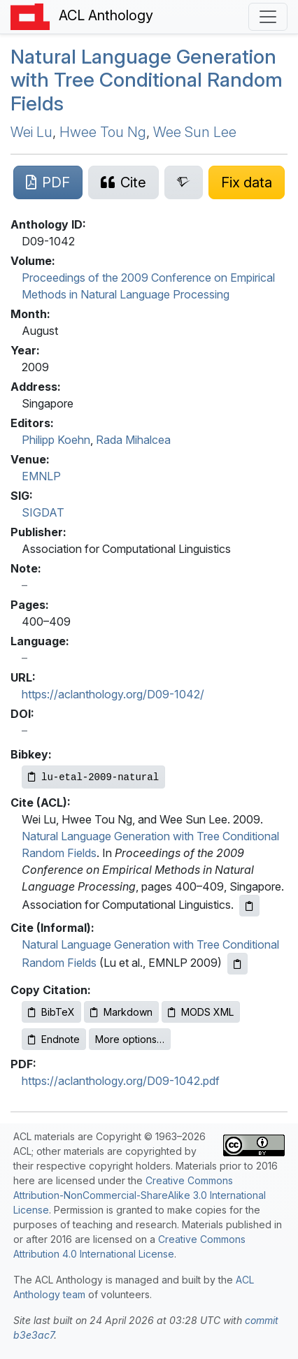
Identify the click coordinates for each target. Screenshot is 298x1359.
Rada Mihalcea (133, 440)
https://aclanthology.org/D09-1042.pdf (121, 1081)
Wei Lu (31, 132)
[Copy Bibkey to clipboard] (93, 777)
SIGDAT (43, 512)
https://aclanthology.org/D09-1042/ (113, 694)
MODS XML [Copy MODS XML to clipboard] (201, 1012)
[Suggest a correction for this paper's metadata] (246, 182)
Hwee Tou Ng (102, 132)
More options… (129, 1039)
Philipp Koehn (56, 440)
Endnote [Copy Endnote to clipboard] (54, 1039)
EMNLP (41, 476)
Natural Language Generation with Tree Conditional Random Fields (146, 80)
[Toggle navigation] (268, 17)
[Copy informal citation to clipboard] (237, 964)
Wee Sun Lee (194, 132)
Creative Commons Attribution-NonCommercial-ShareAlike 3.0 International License (139, 1195)
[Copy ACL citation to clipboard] (249, 905)
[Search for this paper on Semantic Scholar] (184, 182)
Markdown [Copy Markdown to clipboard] (121, 1012)
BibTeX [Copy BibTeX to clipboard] (51, 1012)
